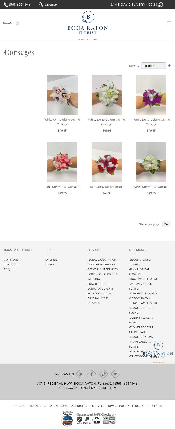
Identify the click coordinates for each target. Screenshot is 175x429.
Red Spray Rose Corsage (106, 186)
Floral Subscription (102, 259)
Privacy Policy (117, 405)
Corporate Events (100, 288)
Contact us (12, 264)
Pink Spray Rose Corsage (62, 186)
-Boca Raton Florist (143, 278)
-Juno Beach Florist (143, 303)
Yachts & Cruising (100, 293)
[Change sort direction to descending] (169, 65)
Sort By (134, 65)
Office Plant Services (103, 269)
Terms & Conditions (147, 405)
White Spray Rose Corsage (151, 186)
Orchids (51, 259)
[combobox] (55, 4)
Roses (50, 264)
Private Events (98, 283)
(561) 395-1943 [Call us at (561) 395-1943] (126, 383)
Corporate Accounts (102, 274)
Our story (11, 259)
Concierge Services (101, 264)
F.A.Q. (7, 269)
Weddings (94, 278)
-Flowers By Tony (141, 336)
